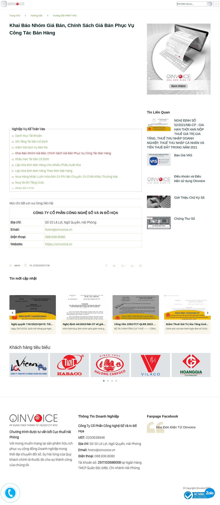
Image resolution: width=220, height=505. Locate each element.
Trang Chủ (14, 15)
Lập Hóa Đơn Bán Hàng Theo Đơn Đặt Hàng (43, 171)
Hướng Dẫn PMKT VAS (64, 15)
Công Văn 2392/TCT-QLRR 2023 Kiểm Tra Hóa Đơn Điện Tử (151, 324)
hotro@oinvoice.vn (58, 229)
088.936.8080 (55, 237)
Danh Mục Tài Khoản (28, 135)
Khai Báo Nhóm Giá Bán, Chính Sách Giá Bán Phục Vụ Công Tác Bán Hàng (63, 153)
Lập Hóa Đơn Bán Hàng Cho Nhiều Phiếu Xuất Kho (48, 165)
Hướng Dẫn (36, 15)
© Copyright (189, 488)
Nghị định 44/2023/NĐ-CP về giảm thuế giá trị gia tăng (97, 324)
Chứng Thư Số (171, 219)
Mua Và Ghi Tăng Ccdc (29, 182)
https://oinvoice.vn (58, 244)
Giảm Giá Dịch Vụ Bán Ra (31, 147)
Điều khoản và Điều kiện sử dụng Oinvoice (176, 178)
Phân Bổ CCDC (25, 188)
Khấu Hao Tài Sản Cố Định (32, 159)
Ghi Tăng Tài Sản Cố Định (31, 141)
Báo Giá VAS (169, 155)
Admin (14, 265)
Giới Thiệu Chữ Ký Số (176, 198)
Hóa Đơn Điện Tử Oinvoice (176, 427)
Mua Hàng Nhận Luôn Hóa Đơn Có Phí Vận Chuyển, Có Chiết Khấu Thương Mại (66, 176)
